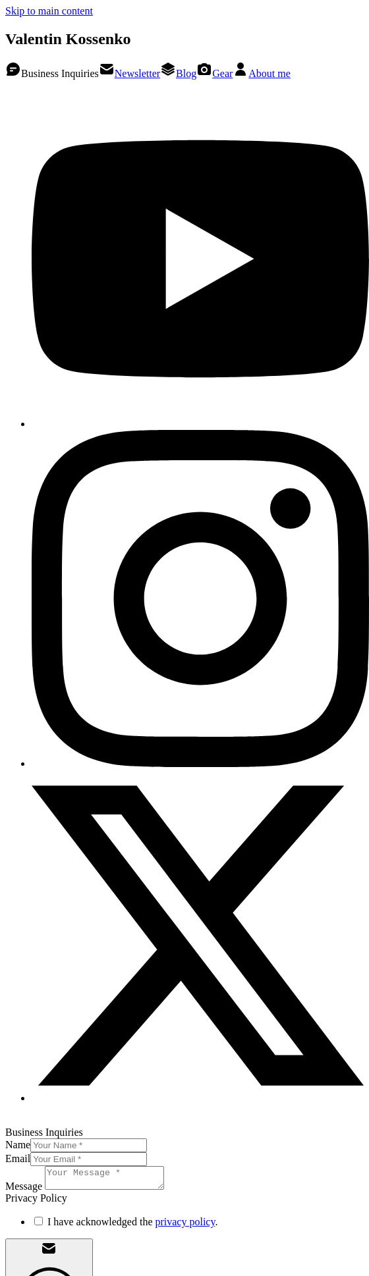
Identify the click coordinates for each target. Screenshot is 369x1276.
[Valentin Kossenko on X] (198, 1097)
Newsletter (129, 73)
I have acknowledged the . (132, 1225)
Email (17, 1158)
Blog (178, 73)
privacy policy (185, 1225)
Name (17, 1144)
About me (262, 73)
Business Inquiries (52, 73)
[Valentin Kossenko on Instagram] (200, 763)
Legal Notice (32, 1120)
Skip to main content (49, 10)
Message (23, 1190)
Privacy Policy (99, 1120)
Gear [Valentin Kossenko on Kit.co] (214, 73)
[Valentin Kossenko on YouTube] (200, 423)
